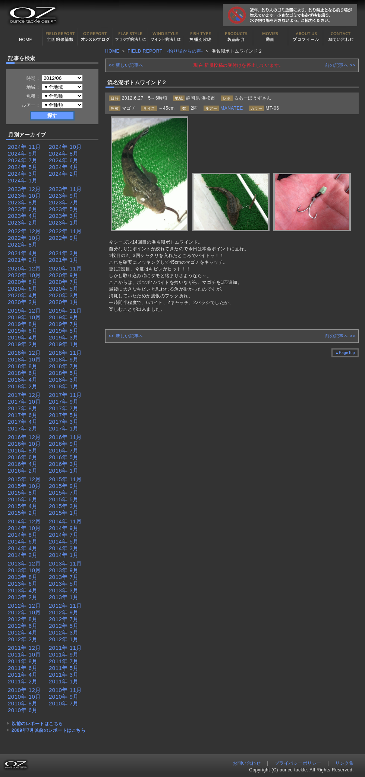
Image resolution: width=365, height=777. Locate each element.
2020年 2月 (23, 302)
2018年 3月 (64, 379)
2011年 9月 (64, 654)
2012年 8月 (23, 619)
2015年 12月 (24, 479)
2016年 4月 (23, 464)
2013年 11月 (65, 563)
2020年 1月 (64, 302)
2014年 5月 (64, 541)
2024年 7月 (23, 160)
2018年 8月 (23, 366)
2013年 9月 (64, 570)
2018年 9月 (64, 359)
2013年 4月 (23, 590)
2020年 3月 (64, 295)
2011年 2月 (23, 681)
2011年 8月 (23, 661)
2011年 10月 (24, 654)
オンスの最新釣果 (95, 37)
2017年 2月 (23, 428)
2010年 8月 (23, 703)
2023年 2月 (23, 222)
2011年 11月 (65, 648)
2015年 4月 (23, 506)
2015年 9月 (64, 486)
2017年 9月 (64, 401)
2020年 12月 (24, 268)
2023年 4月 (23, 216)
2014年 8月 (23, 535)
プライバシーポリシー (298, 763)
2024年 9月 (23, 153)
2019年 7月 (64, 324)
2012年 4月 (23, 632)
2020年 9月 (64, 275)
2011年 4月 (23, 674)
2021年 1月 (64, 260)
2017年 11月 (65, 395)
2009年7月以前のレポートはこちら (48, 730)
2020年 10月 (24, 275)
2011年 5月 (64, 668)
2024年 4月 (64, 167)
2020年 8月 (23, 282)
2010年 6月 (23, 710)
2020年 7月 (64, 282)
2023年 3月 (64, 216)
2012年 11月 (65, 605)
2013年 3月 (64, 590)
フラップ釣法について (130, 37)
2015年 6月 (23, 499)
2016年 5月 (64, 457)
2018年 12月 (24, 353)
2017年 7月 (64, 408)
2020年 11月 (65, 268)
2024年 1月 (23, 180)
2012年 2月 (23, 639)
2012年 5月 (64, 626)
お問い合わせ (340, 37)
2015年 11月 (65, 479)
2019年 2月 (23, 344)
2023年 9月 (64, 195)
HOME (25, 37)
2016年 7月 (64, 450)
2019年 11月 (65, 310)
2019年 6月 (23, 331)
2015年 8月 (23, 492)
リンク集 (344, 763)
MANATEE (231, 108)
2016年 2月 (23, 470)
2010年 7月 (64, 703)
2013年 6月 (23, 583)
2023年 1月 (64, 222)
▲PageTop (345, 353)
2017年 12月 (24, 395)
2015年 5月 (64, 499)
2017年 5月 (64, 415)
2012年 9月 (64, 612)
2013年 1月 (64, 597)
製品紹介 (235, 37)
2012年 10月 (24, 612)
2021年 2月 (23, 260)
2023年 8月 (23, 202)
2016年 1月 (64, 470)
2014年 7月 (64, 535)
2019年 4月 (23, 337)
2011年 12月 (24, 648)
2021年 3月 (64, 253)
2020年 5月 (64, 288)
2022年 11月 (65, 231)
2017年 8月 (23, 408)
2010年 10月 (24, 696)
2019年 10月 (24, 317)
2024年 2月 (64, 173)
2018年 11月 (65, 353)
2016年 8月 (23, 450)
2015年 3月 (64, 506)
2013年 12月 (24, 563)
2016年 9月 (64, 444)
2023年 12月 (24, 189)
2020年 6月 (23, 288)
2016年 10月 (24, 444)
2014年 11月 (65, 521)
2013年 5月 (64, 583)
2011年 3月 (64, 674)
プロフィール (305, 37)
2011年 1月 (64, 681)
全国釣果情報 (60, 37)
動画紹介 (270, 37)
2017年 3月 (64, 422)
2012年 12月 (24, 605)
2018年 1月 (64, 386)
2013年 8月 (23, 577)
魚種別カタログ (200, 37)
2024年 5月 (23, 167)
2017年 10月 (24, 401)
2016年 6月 (23, 457)
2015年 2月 (23, 513)
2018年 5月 (64, 373)
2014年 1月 (64, 555)
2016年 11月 (65, 437)
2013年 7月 (64, 577)
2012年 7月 (64, 619)
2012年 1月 (64, 639)
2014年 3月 (64, 548)
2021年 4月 (23, 253)
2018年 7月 (64, 366)
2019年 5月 (64, 331)
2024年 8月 (64, 153)
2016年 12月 (24, 437)
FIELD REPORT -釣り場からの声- (165, 51)
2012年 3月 (64, 632)
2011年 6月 (23, 668)
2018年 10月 (24, 359)
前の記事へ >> (340, 65)
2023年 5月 (64, 209)
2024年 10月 (65, 147)
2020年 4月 (23, 295)
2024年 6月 (64, 160)
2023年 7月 (64, 202)
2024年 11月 (24, 147)
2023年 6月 (23, 209)
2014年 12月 (24, 521)
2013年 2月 (23, 597)
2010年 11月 (65, 690)
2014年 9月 (64, 528)
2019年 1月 (64, 344)
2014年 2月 (23, 555)
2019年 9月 (64, 317)
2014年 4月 (23, 548)
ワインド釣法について (165, 37)
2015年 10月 (24, 486)
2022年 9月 (64, 238)
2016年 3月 (64, 464)
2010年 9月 (64, 696)
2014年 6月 (23, 541)
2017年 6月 (23, 415)
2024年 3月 (23, 173)
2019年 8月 (23, 324)
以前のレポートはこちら (37, 723)
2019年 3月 (64, 337)
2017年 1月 (64, 428)
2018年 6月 (23, 373)
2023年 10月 (24, 195)
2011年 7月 (64, 661)
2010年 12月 (24, 690)
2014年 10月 (24, 528)
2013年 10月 (24, 570)
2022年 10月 (24, 238)
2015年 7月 (64, 492)
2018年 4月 (23, 379)
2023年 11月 (65, 189)
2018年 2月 (23, 386)
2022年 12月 (24, 231)
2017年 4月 (23, 422)
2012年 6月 (23, 626)
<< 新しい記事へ (126, 65)
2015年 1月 (64, 513)
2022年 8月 (23, 244)
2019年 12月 (24, 310)
